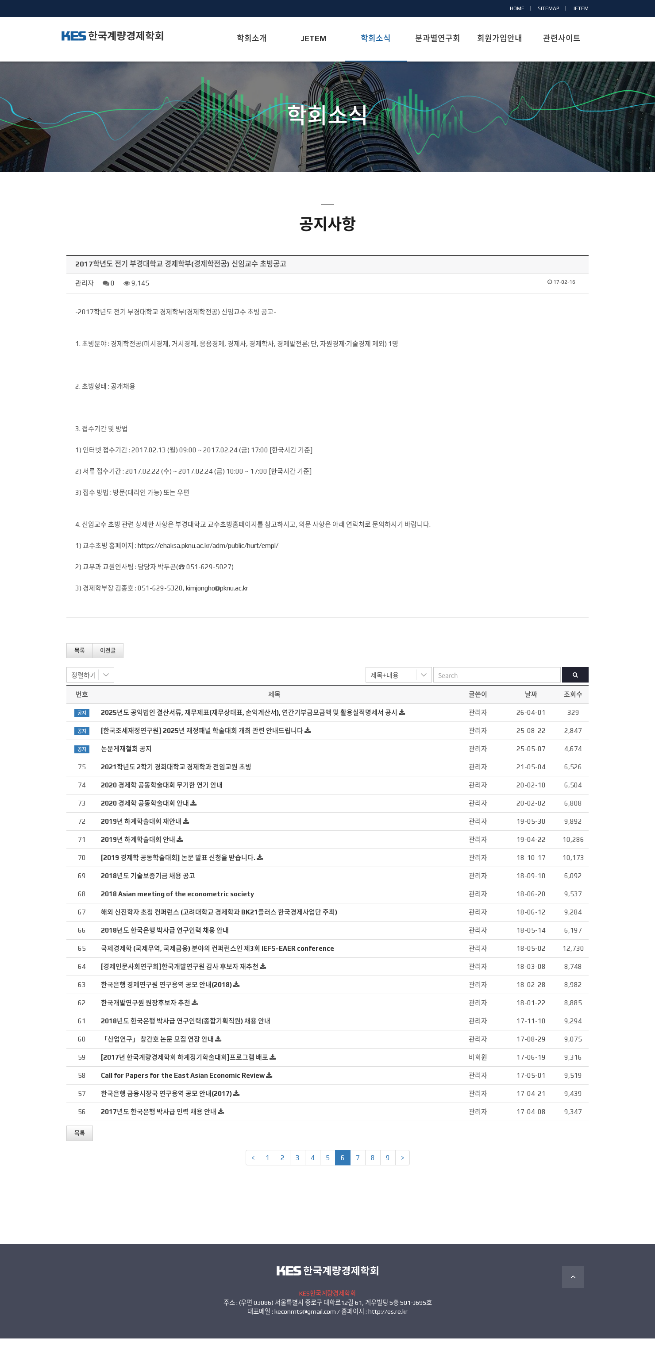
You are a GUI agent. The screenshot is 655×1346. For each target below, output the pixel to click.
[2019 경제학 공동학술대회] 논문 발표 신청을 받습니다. (178, 865)
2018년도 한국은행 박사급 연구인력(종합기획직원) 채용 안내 (185, 1028)
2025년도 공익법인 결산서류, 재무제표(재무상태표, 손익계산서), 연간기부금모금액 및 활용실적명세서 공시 (249, 720)
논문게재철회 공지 (126, 756)
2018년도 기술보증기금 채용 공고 (148, 883)
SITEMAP (548, 8)
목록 (79, 658)
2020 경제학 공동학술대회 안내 (145, 810)
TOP (573, 1284)
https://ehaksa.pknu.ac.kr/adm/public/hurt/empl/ (208, 553)
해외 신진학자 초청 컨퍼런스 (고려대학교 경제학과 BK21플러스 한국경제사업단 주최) (219, 919)
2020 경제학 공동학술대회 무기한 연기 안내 (162, 792)
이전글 (108, 658)
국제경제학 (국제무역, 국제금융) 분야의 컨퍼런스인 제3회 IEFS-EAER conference (217, 956)
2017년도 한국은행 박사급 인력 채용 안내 (158, 1119)
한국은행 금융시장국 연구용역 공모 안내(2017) (166, 1101)
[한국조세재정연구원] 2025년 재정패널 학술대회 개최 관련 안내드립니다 (202, 738)
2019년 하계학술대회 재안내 (141, 829)
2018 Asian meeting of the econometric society (177, 901)
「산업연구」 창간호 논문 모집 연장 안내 (157, 1046)
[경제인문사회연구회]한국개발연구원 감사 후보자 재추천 (179, 974)
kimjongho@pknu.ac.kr (217, 595)
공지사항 (327, 140)
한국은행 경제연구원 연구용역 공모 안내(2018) (166, 992)
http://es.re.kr (388, 1319)
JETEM (581, 8)
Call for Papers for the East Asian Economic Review (183, 1083)
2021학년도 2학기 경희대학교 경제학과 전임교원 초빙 (176, 774)
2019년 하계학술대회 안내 (138, 847)
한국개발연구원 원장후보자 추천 (145, 1010)
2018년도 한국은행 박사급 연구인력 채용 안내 (165, 937)
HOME (517, 8)
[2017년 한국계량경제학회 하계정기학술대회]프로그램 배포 (184, 1064)
